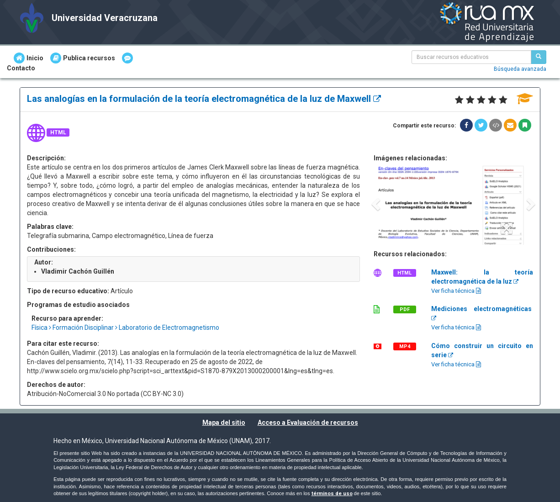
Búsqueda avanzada (520, 69)
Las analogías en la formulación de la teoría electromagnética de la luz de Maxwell (204, 98)
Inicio (28, 58)
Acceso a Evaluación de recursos (308, 422)
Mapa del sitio (223, 422)
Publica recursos (82, 58)
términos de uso (332, 494)
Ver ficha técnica (456, 290)
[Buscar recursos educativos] (538, 57)
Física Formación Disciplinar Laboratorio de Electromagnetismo (125, 327)
